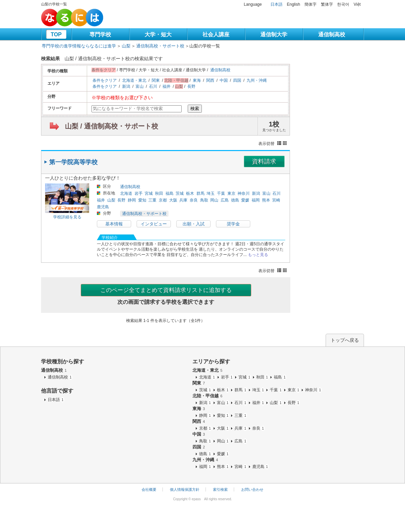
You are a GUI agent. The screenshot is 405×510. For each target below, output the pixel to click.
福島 (169, 193)
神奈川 (243, 193)
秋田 (159, 193)
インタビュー (154, 223)
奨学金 (233, 223)
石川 (153, 86)
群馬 (200, 193)
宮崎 (276, 200)
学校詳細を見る (67, 217)
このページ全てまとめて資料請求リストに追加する (166, 290)
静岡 (132, 200)
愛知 (142, 200)
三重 (152, 200)
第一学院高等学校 (73, 162)
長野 (191, 86)
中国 (224, 80)
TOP (56, 34)
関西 (210, 80)
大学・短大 (158, 34)
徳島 (235, 200)
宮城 (149, 193)
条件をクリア (105, 80)
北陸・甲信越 (207, 395)
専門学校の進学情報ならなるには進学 (79, 45)
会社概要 (149, 489)
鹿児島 (103, 207)
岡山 (214, 200)
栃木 (190, 193)
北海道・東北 (134, 80)
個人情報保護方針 (184, 489)
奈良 (194, 200)
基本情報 (114, 223)
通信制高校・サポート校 (160, 45)
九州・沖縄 (257, 80)
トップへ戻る (345, 340)
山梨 (126, 45)
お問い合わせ (252, 489)
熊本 (266, 200)
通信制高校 (331, 34)
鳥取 (204, 200)
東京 (231, 193)
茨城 (180, 193)
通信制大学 (273, 34)
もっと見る (258, 254)
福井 (166, 86)
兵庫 (183, 200)
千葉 (221, 193)
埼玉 (211, 193)
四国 (237, 80)
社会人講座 (215, 34)
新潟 (126, 86)
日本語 (276, 4)
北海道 (126, 193)
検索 (194, 108)
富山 (140, 86)
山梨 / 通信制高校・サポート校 (111, 126)
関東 (156, 80)
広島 (225, 200)
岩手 (139, 193)
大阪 (173, 200)
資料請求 (264, 161)
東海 (197, 80)
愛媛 (245, 200)
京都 (163, 200)
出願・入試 (194, 223)
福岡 (256, 200)
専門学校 (100, 34)
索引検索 (220, 489)
